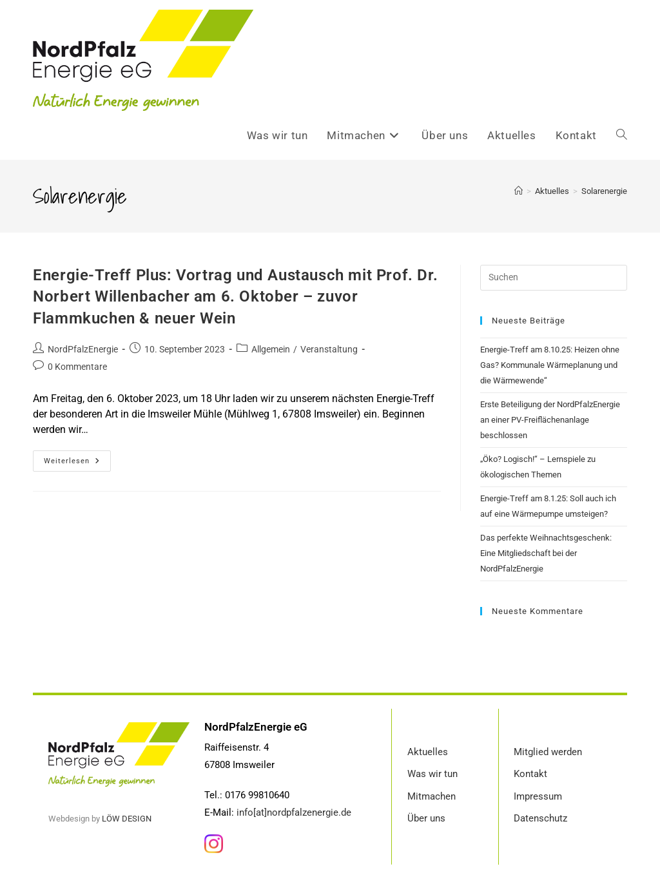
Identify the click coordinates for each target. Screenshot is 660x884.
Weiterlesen (77, 457)
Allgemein (270, 349)
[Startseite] (518, 191)
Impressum (538, 796)
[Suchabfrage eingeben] (553, 278)
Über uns (426, 818)
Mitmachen (431, 796)
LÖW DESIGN (126, 818)
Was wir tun (432, 774)
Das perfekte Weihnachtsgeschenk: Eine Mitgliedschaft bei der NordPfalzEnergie (546, 553)
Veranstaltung (329, 349)
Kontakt (530, 774)
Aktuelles (427, 752)
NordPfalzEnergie (83, 349)
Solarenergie (604, 191)
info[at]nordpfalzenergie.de (294, 812)
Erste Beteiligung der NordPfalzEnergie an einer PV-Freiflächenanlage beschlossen (550, 419)
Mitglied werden (548, 752)
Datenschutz (540, 818)
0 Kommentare (77, 366)
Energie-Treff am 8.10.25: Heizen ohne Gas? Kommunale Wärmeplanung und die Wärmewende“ (549, 365)
